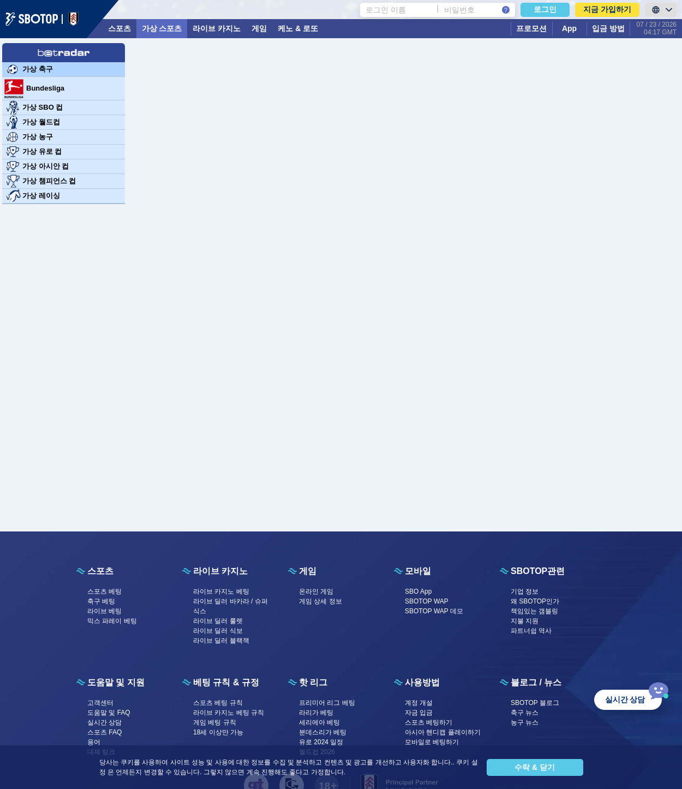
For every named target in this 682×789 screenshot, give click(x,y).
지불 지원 (525, 621)
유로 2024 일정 (321, 742)
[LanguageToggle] (661, 10)
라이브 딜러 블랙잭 (221, 640)
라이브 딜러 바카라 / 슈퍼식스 (230, 606)
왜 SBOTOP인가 (535, 601)
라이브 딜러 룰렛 (218, 621)
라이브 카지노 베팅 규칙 (228, 712)
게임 (259, 28)
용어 (93, 742)
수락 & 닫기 (535, 767)
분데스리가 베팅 (322, 732)
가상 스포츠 (162, 28)
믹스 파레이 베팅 (112, 621)
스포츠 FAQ (104, 732)
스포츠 (119, 28)
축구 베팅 (101, 601)
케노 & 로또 (298, 28)
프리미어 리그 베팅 (327, 703)
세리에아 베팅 (319, 722)
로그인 (545, 9)
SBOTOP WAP (426, 601)
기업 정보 (525, 591)
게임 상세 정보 (320, 601)
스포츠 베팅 (104, 591)
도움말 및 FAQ (108, 712)
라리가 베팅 (316, 712)
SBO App (418, 591)
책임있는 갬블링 (534, 611)
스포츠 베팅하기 (428, 722)
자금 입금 (419, 712)
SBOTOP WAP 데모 (434, 611)
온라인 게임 (316, 591)
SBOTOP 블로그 (535, 703)
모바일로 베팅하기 (432, 742)
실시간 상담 (104, 722)
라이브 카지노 (217, 28)
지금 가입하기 (607, 9)
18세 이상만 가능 (218, 732)
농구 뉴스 (525, 722)
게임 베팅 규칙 (214, 722)
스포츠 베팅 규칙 (218, 703)
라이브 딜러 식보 (218, 631)
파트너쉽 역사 (531, 631)
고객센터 (100, 703)
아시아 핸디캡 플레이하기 (443, 732)
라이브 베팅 (104, 611)
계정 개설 (419, 703)
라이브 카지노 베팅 (221, 591)
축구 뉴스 (525, 712)
